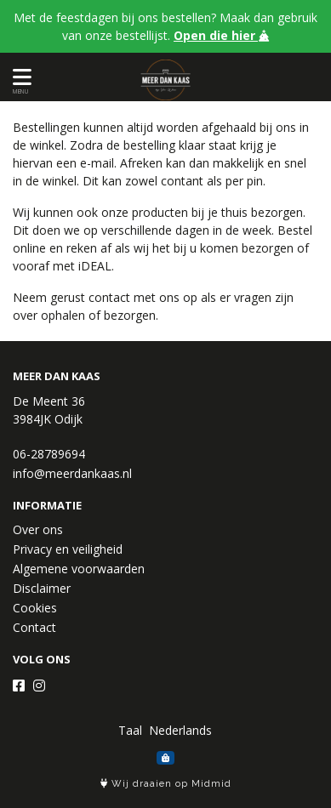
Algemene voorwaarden (79, 568)
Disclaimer (42, 588)
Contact (34, 627)
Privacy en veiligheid (68, 549)
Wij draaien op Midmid (165, 783)
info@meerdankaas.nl (72, 473)
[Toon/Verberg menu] (19, 77)
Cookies (35, 608)
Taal (130, 730)
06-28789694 (49, 454)
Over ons (38, 529)
